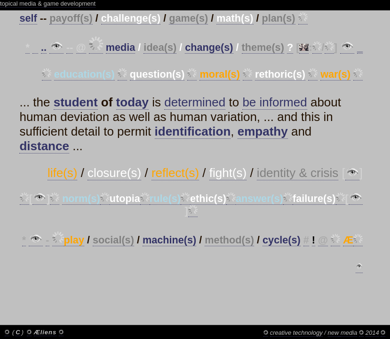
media (120, 47)
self (28, 18)
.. (44, 47)
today (132, 102)
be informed (274, 102)
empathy (263, 131)
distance (44, 146)
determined (194, 102)
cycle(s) (282, 240)
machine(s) (169, 240)
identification (193, 131)
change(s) (209, 47)
